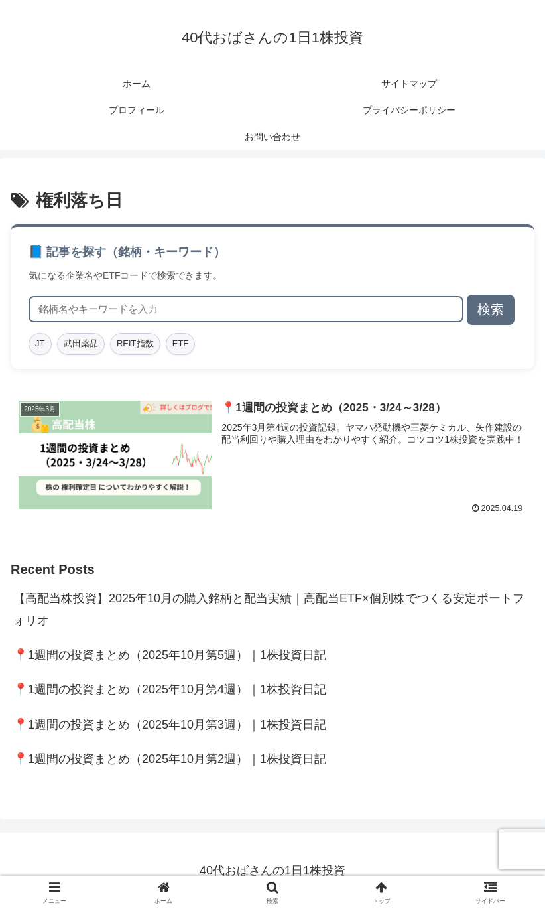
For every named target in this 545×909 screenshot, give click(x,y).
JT (39, 343)
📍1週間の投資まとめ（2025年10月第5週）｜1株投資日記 (169, 655)
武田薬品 (81, 343)
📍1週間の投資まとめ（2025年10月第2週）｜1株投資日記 (169, 759)
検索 (490, 309)
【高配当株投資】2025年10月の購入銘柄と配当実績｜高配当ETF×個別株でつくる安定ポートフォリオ (268, 609)
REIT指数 (135, 343)
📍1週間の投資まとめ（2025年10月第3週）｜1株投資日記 (169, 724)
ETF (180, 343)
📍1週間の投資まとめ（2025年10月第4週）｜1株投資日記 (169, 690)
